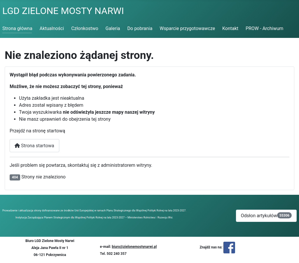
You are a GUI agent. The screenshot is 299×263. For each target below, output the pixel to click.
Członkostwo (84, 28)
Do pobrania (139, 28)
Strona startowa (34, 145)
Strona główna (17, 28)
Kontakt (230, 28)
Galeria (112, 28)
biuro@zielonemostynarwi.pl (134, 247)
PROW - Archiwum (264, 28)
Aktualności (51, 28)
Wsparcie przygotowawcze (187, 28)
